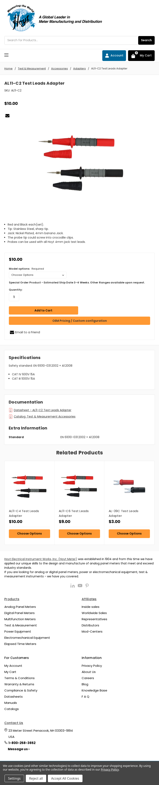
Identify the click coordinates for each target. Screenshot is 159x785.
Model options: (26, 269)
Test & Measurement (20, 625)
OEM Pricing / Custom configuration (79, 321)
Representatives (94, 619)
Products (11, 599)
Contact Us (13, 723)
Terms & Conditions (19, 678)
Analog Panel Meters (20, 607)
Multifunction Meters (20, 619)
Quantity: (15, 290)
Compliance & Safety (20, 690)
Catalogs (11, 709)
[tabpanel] (29, 502)
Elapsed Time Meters (20, 644)
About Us (89, 671)
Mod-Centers (92, 631)
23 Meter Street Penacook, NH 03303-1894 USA (40, 733)
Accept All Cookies (65, 778)
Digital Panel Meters (19, 613)
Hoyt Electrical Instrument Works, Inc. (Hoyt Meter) (40, 559)
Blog (85, 684)
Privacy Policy (92, 665)
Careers (88, 678)
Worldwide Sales (94, 613)
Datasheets (13, 696)
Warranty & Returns (19, 684)
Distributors (90, 625)
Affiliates (89, 599)
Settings (14, 778)
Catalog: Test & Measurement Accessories (44, 416)
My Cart (10, 671)
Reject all (36, 778)
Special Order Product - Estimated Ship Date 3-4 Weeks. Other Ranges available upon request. (77, 282)
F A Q (85, 696)
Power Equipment (17, 631)
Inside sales (90, 607)
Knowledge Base (94, 690)
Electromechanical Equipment (27, 637)
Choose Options (29, 533)
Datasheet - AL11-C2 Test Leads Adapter (42, 410)
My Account (13, 665)
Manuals (10, 702)
